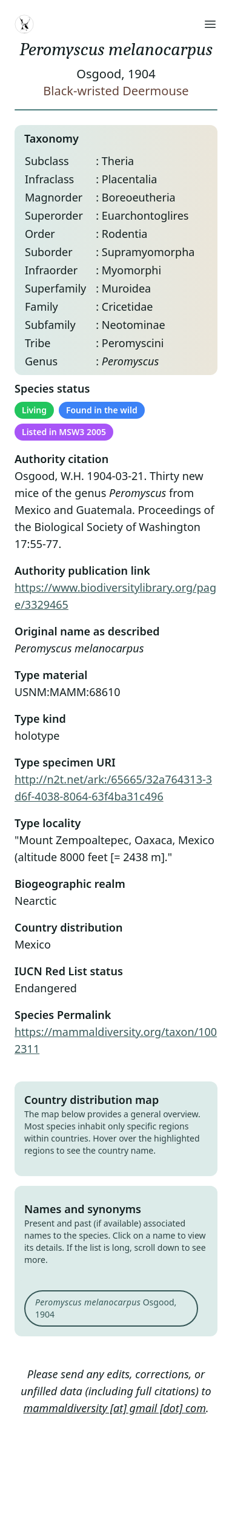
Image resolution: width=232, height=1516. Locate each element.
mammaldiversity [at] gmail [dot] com (114, 1408)
